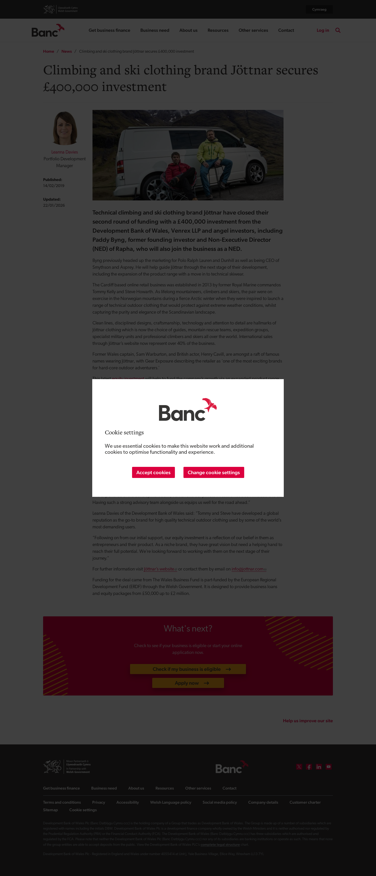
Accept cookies (153, 472)
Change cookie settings (214, 472)
